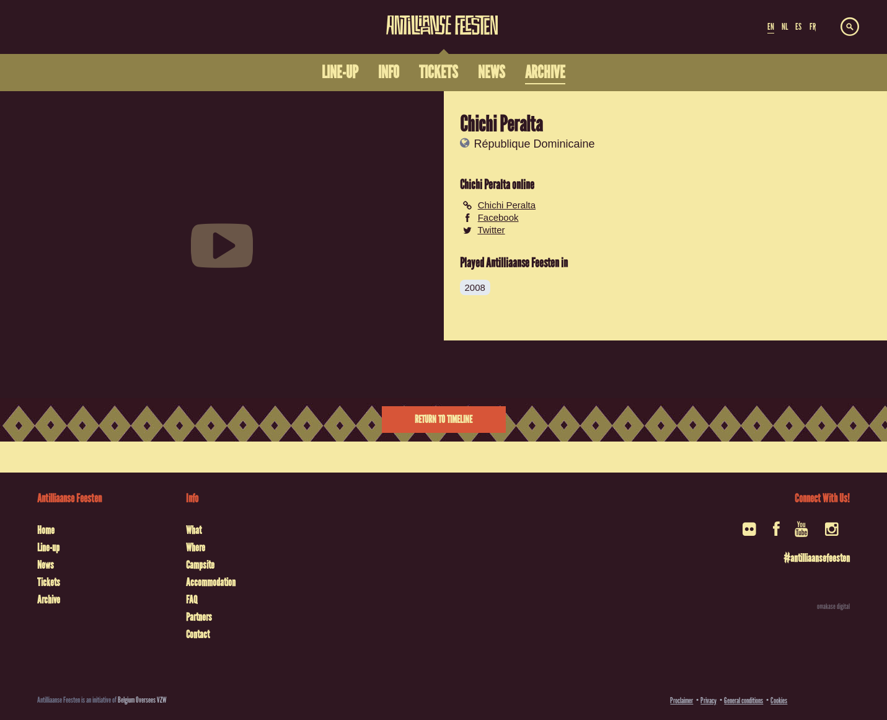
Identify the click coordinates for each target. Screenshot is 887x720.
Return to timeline (443, 419)
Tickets (48, 582)
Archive (48, 600)
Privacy (708, 700)
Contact (198, 634)
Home (46, 530)
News (45, 565)
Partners (199, 617)
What (193, 530)
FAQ (191, 600)
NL (785, 26)
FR (813, 26)
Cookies (778, 700)
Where (195, 547)
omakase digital (833, 606)
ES (798, 26)
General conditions (743, 700)
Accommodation (211, 582)
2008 (475, 287)
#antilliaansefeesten (816, 558)
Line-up (48, 547)
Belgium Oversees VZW (142, 699)
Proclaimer (681, 700)
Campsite (200, 565)
